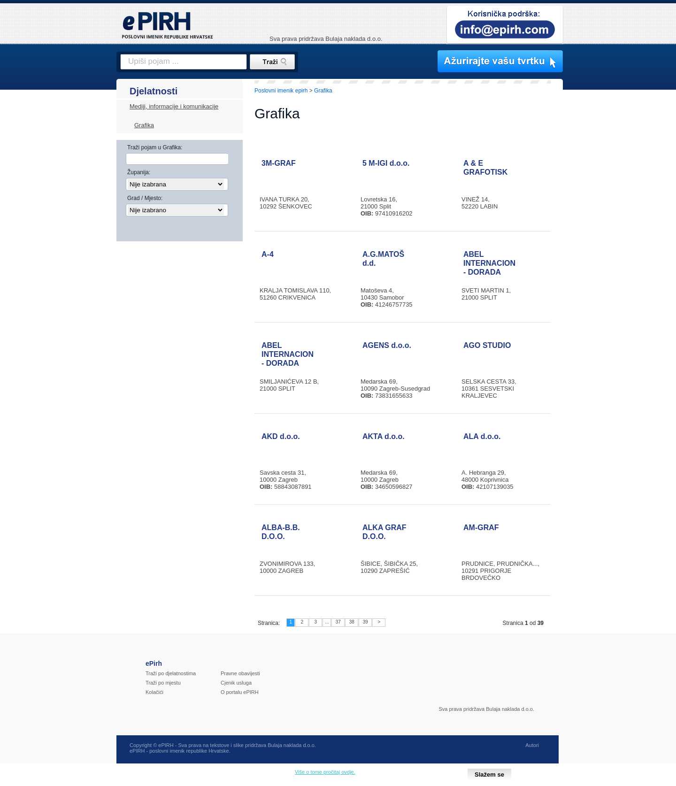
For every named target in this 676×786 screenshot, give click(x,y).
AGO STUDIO (487, 345)
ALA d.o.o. (481, 436)
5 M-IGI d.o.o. (385, 163)
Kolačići (154, 692)
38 (351, 621)
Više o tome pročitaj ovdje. (325, 772)
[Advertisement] (604, 242)
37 (338, 621)
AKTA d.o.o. (383, 436)
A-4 (267, 254)
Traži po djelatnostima (171, 673)
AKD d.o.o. (280, 436)
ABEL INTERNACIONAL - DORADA (494, 263)
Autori (532, 745)
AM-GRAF (481, 528)
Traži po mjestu (163, 683)
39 (365, 621)
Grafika (144, 125)
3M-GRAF (278, 163)
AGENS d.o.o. (386, 345)
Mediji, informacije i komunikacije (174, 106)
